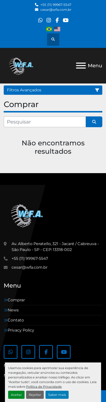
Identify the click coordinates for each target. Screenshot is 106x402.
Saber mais (57, 395)
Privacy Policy (21, 330)
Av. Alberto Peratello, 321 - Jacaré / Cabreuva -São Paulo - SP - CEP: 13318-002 (55, 246)
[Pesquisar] (45, 121)
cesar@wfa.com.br (55, 10)
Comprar (16, 300)
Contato (16, 320)
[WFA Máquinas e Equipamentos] (28, 215)
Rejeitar (35, 395)
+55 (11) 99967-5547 (55, 5)
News (13, 310)
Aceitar (16, 395)
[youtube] (65, 20)
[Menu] (81, 66)
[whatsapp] (40, 20)
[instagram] (49, 20)
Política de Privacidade (44, 386)
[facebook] (57, 20)
